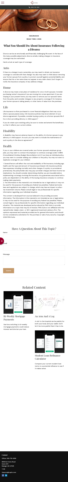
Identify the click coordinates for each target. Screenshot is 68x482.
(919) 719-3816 (34, 7)
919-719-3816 (11, 458)
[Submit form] (8, 270)
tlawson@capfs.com (9, 472)
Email (5, 243)
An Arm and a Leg (44, 316)
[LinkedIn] (6, 475)
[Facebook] (3, 475)
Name (5, 232)
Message (6, 254)
